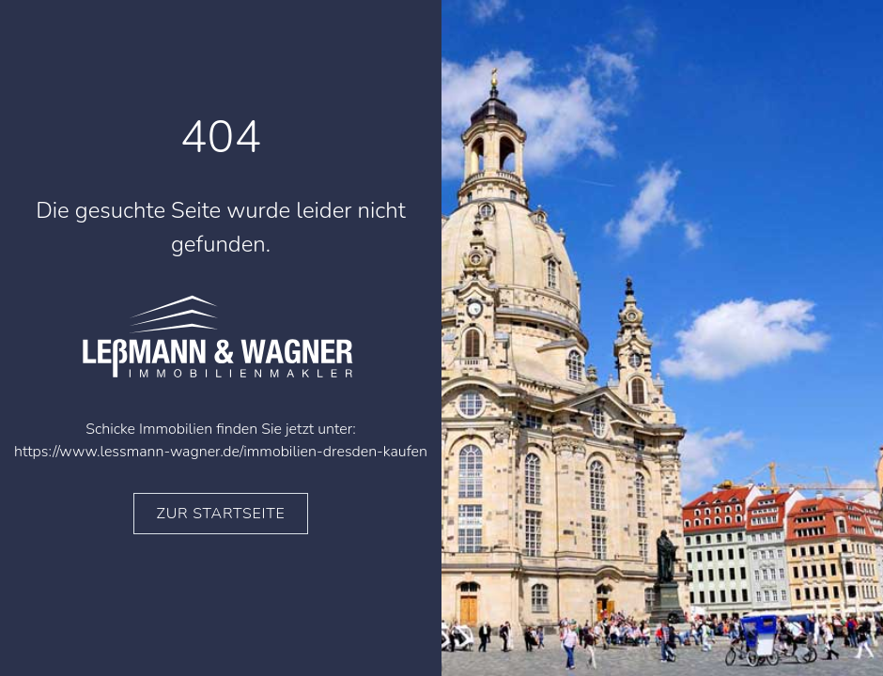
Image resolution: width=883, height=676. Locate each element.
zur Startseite (221, 513)
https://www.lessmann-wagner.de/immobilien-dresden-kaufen (220, 451)
